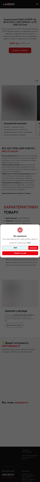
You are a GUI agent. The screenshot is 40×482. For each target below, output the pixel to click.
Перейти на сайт (20, 253)
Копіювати (33, 248)
